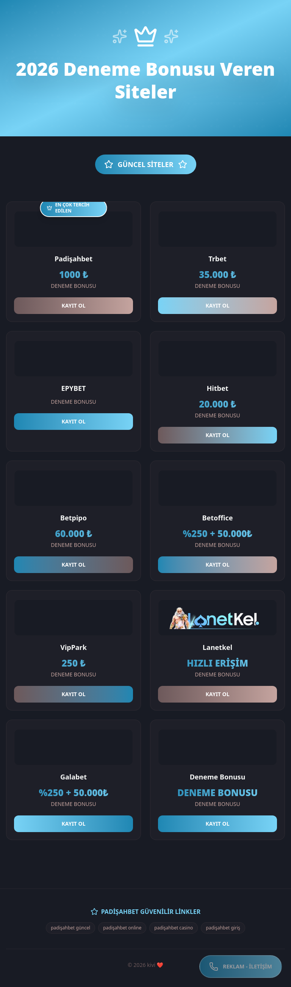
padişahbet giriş (223, 928)
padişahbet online (122, 928)
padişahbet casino (173, 928)
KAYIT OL (74, 305)
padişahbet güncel (70, 928)
